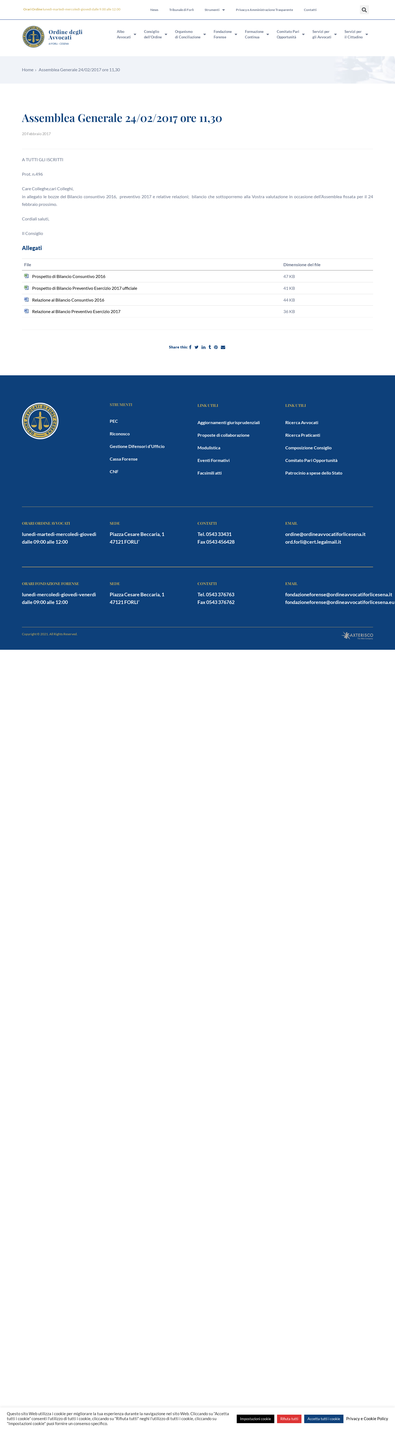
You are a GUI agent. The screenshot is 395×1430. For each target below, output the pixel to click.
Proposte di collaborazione (224, 435)
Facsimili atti (210, 472)
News (154, 10)
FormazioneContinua (257, 34)
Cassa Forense (124, 458)
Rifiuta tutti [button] (289, 1419)
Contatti (310, 10)
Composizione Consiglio (308, 447)
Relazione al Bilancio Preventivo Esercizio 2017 (76, 311)
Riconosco (120, 433)
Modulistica (209, 447)
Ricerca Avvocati (301, 422)
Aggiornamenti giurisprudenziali (229, 422)
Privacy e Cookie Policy (367, 1418)
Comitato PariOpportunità (291, 34)
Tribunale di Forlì (181, 10)
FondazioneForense (225, 34)
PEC (114, 421)
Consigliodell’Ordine (155, 34)
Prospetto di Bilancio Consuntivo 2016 (68, 276)
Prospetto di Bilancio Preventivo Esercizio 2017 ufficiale (84, 288)
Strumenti (215, 10)
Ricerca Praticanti (302, 435)
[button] (364, 9)
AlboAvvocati (126, 34)
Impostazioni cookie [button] (255, 1419)
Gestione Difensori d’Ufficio (137, 446)
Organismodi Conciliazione (190, 34)
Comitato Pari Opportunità (311, 460)
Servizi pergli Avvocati (324, 34)
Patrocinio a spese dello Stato (313, 472)
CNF (114, 471)
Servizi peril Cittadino (356, 34)
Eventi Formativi (214, 460)
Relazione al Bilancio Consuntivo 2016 (68, 299)
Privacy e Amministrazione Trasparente (264, 10)
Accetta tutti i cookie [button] (323, 1419)
